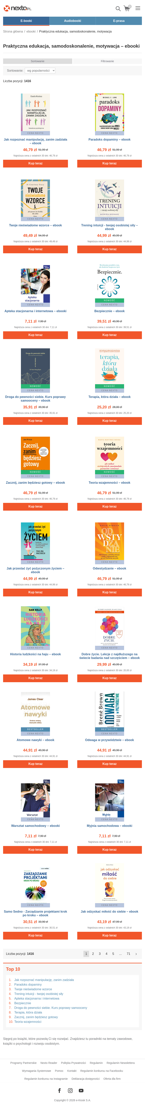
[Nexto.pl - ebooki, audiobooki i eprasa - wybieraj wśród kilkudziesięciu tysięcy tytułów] (17, 8)
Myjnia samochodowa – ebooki (109, 825)
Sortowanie (37, 61)
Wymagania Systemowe (36, 1070)
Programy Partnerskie (23, 1062)
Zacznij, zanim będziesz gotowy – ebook (35, 482)
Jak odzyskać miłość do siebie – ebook (109, 911)
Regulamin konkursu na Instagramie (46, 1078)
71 (128, 953)
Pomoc (59, 1070)
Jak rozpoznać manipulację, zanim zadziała (44, 980)
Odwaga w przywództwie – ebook (109, 740)
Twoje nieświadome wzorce (33, 989)
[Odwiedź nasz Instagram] (70, 1090)
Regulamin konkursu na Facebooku (101, 1070)
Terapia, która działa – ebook (109, 397)
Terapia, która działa (28, 1012)
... (120, 953)
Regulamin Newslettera (121, 1062)
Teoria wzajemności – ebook (109, 482)
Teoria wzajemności (27, 1021)
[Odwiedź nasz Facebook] (59, 1090)
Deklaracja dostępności (86, 1078)
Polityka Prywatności (73, 1062)
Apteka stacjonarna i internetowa (36, 998)
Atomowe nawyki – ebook (35, 740)
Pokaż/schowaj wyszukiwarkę (118, 9)
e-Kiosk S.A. (83, 1100)
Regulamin (96, 1062)
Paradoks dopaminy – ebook (109, 139)
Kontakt (71, 1070)
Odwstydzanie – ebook (109, 568)
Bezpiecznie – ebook (109, 311)
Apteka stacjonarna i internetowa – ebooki (35, 311)
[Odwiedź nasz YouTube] (81, 1090)
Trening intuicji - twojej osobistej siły (38, 993)
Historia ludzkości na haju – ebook (35, 654)
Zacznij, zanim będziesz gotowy (36, 1017)
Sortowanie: (15, 70)
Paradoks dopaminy (28, 984)
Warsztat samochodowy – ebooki (35, 825)
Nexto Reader (48, 1062)
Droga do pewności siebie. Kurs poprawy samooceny (50, 1007)
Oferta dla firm (112, 1078)
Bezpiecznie (22, 1003)
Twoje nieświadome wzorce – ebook (35, 225)
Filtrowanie (107, 61)
